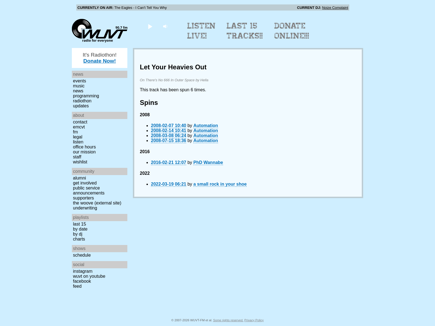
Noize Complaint (335, 8)
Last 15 (79, 224)
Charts (79, 239)
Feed (77, 286)
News (78, 91)
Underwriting (85, 208)
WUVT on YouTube (89, 276)
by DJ (77, 234)
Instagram (82, 271)
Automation (205, 125)
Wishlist (80, 162)
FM (75, 132)
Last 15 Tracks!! (245, 31)
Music (79, 86)
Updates (81, 105)
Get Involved (85, 183)
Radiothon (82, 100)
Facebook (82, 281)
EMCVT (79, 127)
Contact (80, 122)
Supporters (83, 198)
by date (80, 229)
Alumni (79, 178)
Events (79, 81)
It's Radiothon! (100, 58)
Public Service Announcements (89, 190)
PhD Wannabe (208, 162)
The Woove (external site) (97, 203)
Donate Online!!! (291, 31)
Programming (86, 95)
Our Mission (84, 152)
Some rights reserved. (228, 320)
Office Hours (84, 147)
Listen (78, 142)
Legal (77, 137)
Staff (77, 157)
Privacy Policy (254, 320)
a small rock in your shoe (220, 184)
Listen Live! (201, 31)
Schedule (82, 255)
